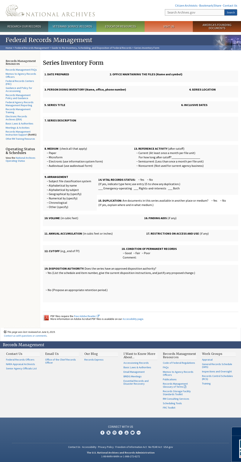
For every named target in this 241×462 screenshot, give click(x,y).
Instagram (114, 432)
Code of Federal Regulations (179, 362)
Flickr (138, 432)
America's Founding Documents (217, 26)
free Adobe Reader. (86, 316)
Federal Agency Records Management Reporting (20, 104)
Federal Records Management (32, 48)
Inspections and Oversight (217, 371)
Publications (170, 379)
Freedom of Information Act (131, 447)
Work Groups (212, 354)
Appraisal (207, 359)
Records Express (94, 359)
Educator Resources (120, 26)
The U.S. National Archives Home (50, 10)
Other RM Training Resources (20, 138)
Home (9, 48)
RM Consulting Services (176, 398)
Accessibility (89, 447)
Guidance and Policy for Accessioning (19, 89)
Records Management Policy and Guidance (18, 96)
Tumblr (120, 432)
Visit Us (168, 26)
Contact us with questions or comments (25, 335)
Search (231, 12)
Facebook (102, 432)
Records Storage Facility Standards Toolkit (177, 393)
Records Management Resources (179, 355)
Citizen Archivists (186, 5)
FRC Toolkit (169, 407)
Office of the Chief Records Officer (60, 361)
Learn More (208, 455)
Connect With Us (120, 426)
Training (206, 383)
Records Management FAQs (21, 69)
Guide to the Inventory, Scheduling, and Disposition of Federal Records (92, 48)
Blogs (132, 432)
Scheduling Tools (172, 403)
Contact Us (230, 5)
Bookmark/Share (210, 5)
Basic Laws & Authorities (19, 123)
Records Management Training (18, 110)
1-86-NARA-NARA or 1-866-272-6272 (120, 456)
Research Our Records (24, 26)
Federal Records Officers (20, 359)
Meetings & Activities (18, 127)
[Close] (236, 431)
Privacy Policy (106, 447)
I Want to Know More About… (139, 355)
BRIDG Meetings (133, 376)
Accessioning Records (136, 362)
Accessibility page (133, 319)
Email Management (134, 372)
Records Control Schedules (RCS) (217, 377)
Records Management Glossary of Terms (175, 385)
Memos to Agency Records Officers (21, 75)
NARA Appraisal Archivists (20, 364)
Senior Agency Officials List (21, 368)
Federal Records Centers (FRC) (20, 82)
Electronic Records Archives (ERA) (16, 118)
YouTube (126, 432)
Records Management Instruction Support (18, 133)
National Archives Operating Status (20, 159)
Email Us (52, 354)
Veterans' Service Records (72, 26)
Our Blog (91, 354)
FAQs (166, 367)
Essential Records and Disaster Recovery (136, 382)
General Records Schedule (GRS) (217, 365)
